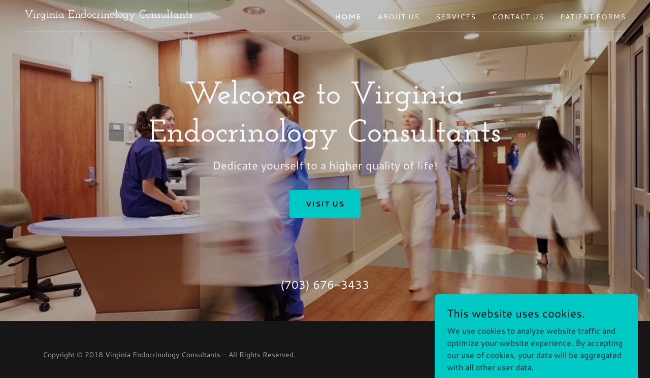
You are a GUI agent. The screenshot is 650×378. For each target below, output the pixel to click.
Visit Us (325, 204)
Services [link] (456, 17)
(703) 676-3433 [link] (324, 284)
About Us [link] (398, 17)
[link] (108, 14)
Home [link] (348, 17)
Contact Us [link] (518, 17)
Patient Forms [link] (593, 17)
